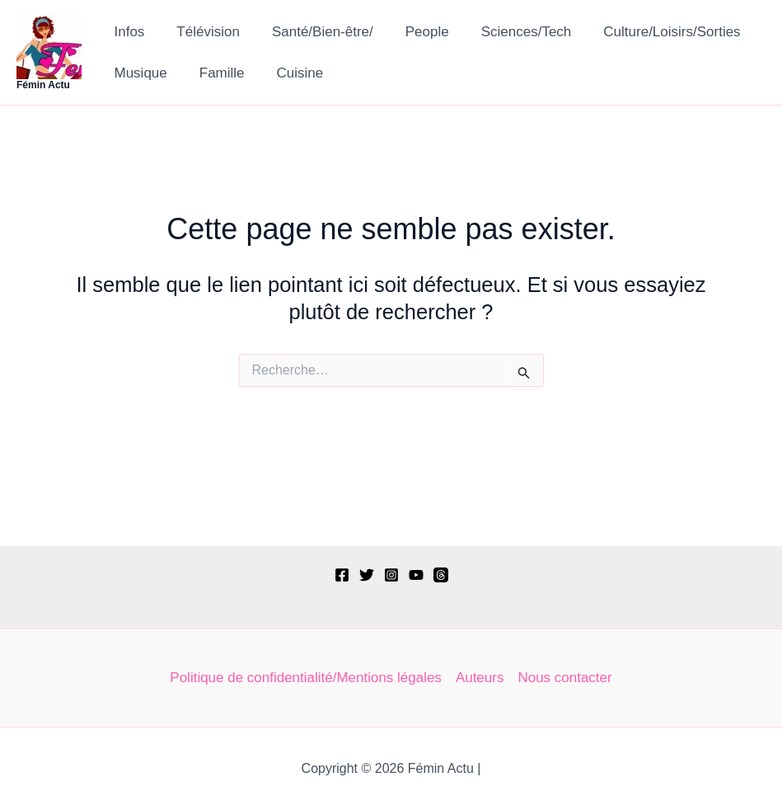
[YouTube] (416, 574)
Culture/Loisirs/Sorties (649, 32)
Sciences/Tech (507, 32)
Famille (215, 73)
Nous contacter (565, 677)
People (412, 32)
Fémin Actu (43, 85)
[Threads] (440, 574)
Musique (138, 73)
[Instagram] (391, 574)
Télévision (202, 32)
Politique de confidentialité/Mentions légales (306, 677)
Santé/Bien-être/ (312, 32)
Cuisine (289, 73)
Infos (127, 32)
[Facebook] (342, 574)
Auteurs (480, 677)
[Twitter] (366, 574)
